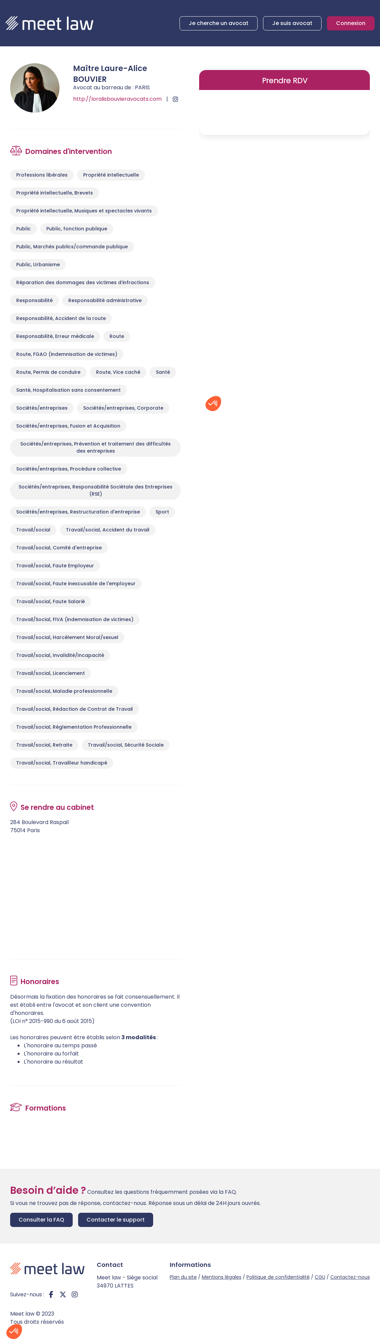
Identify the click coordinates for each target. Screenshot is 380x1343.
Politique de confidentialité (278, 1277)
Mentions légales (221, 1277)
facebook (51, 1295)
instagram (75, 1295)
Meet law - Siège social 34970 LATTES (127, 1282)
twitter (63, 1295)
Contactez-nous (350, 1277)
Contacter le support (116, 1220)
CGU (320, 1277)
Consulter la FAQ (41, 1220)
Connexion (350, 23)
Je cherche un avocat (218, 23)
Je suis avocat (292, 23)
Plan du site (183, 1277)
